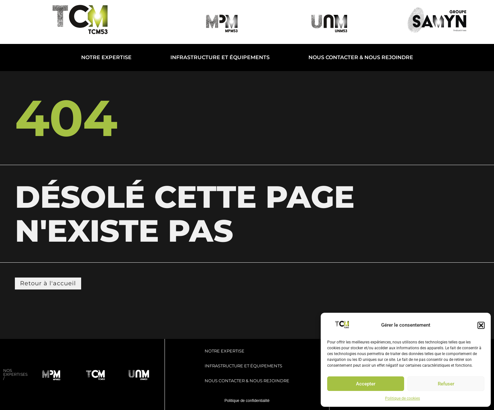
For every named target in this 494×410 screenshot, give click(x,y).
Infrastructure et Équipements (220, 57)
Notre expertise (106, 57)
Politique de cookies (402, 398)
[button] (481, 325)
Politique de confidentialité (246, 400)
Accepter (365, 384)
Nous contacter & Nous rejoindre (360, 57)
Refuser (446, 384)
